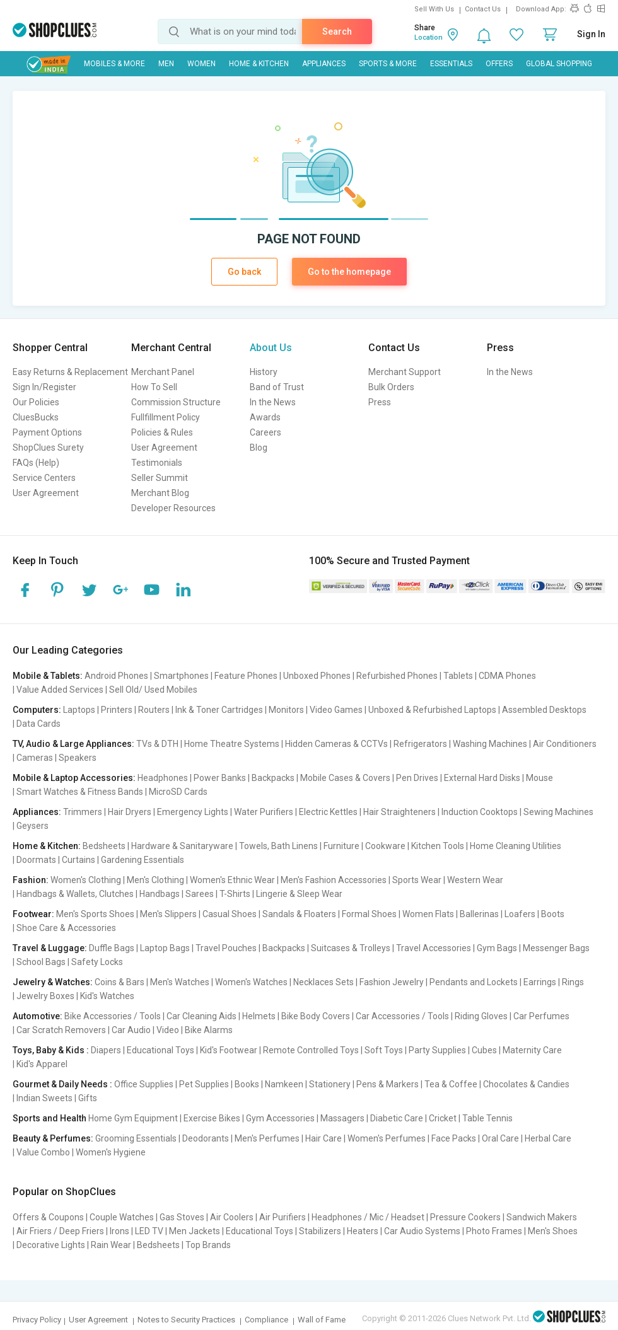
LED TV (149, 1231)
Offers (499, 63)
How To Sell (154, 387)
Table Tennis (487, 1118)
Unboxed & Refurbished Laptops (432, 710)
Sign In (591, 34)
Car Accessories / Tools (402, 1016)
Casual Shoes (229, 914)
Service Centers (44, 478)
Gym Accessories (280, 1118)
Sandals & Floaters (299, 914)
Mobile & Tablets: (48, 676)
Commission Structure (176, 402)
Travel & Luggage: (50, 948)
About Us (271, 348)
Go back (244, 272)
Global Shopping (559, 63)
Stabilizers (320, 1231)
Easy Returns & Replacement (70, 372)
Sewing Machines (558, 812)
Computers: (37, 710)
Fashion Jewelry (391, 982)
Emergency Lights (192, 812)
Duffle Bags (111, 948)
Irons (119, 1231)
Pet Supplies (204, 1084)
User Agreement (46, 493)
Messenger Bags (556, 948)
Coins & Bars (119, 982)
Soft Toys (383, 1050)
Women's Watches (251, 982)
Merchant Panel (162, 372)
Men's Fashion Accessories (334, 880)
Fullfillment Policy (165, 417)
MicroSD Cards (178, 792)
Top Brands (208, 1245)
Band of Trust (277, 387)
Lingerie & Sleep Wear (299, 894)
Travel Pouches (226, 948)
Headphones (162, 778)
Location (428, 37)
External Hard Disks (482, 778)
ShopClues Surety (48, 447)
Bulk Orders (391, 387)
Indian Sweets (44, 1098)
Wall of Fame (322, 1319)
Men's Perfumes (267, 1138)
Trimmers (82, 812)
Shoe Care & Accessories (66, 928)
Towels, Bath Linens (278, 846)
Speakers (77, 758)
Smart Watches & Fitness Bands (79, 792)
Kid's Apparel (41, 1064)
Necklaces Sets (323, 982)
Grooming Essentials (136, 1138)
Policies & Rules (162, 432)
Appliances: (37, 812)
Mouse (539, 778)
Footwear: (33, 914)
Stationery (330, 1084)
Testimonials (156, 463)
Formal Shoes (369, 914)
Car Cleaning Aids (201, 1016)
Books (247, 1084)
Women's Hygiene (111, 1152)
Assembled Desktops (544, 710)
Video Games (336, 710)
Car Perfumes (541, 1016)
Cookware (385, 846)
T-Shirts (234, 894)
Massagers (342, 1118)
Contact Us (483, 9)
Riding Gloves (481, 1016)
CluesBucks (36, 417)
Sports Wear (416, 880)
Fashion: (31, 880)
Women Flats (428, 914)
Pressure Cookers (465, 1217)
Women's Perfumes (386, 1138)
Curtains (78, 860)
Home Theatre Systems (231, 744)
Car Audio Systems (422, 1231)
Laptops (79, 710)
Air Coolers (232, 1217)
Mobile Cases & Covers (345, 778)
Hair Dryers (129, 812)
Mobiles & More (114, 63)
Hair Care (323, 1138)
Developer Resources (173, 508)
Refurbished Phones (397, 676)
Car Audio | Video (145, 1030)
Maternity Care (532, 1050)
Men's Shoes (553, 1231)
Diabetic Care (396, 1118)
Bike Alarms (209, 1030)
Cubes (484, 1050)
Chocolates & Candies (526, 1084)
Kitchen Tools (437, 846)
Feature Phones (245, 676)
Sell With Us (434, 9)
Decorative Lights (50, 1245)
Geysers (32, 826)
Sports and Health (49, 1118)
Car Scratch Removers (61, 1030)
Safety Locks (97, 962)
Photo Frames (494, 1231)
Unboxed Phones (317, 676)
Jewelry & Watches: (53, 982)
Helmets (259, 1016)
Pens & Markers (387, 1084)
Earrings (539, 982)
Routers (154, 710)
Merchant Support (404, 372)
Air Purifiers (282, 1217)
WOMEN (201, 63)
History (263, 372)
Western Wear (475, 880)
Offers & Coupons (48, 1217)
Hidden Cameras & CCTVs (336, 744)
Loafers (519, 914)
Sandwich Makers (541, 1217)
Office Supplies (143, 1084)
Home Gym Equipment (133, 1118)
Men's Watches (179, 982)
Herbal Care (548, 1138)
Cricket (443, 1118)
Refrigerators (420, 744)
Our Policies (36, 402)
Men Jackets (194, 1231)
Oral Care (500, 1138)
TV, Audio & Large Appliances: (73, 744)
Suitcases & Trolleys (350, 948)
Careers (265, 432)
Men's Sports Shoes (95, 914)
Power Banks (220, 778)
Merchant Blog (160, 493)
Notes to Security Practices (186, 1319)
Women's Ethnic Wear (232, 880)
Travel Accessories (433, 948)
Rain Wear (111, 1245)
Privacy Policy (37, 1319)
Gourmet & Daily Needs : (62, 1084)
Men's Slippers (168, 914)
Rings (573, 982)
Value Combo (43, 1152)
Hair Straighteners (399, 812)
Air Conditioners (565, 744)
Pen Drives (417, 778)
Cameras (34, 758)
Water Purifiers (263, 812)
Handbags (159, 894)
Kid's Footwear (228, 1050)
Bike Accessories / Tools (112, 1016)
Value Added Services (59, 690)
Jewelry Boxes (45, 996)
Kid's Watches (107, 996)
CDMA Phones (507, 676)
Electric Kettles (328, 812)
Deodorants (205, 1138)
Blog (258, 447)
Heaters (362, 1231)
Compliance (266, 1319)
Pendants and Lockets (473, 982)
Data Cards (38, 724)
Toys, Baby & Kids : (51, 1050)
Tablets (458, 676)
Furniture (341, 846)
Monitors (286, 710)
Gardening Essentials (142, 860)
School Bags (41, 962)
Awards (265, 417)
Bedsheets (104, 846)
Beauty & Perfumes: (53, 1138)
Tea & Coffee (450, 1084)
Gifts (87, 1098)
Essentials (451, 63)
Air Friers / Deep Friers (60, 1231)
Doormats (36, 860)
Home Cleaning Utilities (515, 846)
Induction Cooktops (479, 812)
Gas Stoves (182, 1217)
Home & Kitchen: (47, 846)
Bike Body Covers (315, 1016)
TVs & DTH (157, 744)
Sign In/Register (44, 387)
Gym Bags (497, 948)
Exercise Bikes (212, 1118)
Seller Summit (159, 478)
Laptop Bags (165, 948)
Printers (116, 710)
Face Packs (453, 1138)
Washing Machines (490, 744)
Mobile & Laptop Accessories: (74, 778)
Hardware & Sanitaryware (182, 846)
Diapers (106, 1050)
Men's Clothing (155, 880)
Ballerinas (479, 914)
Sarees (199, 894)
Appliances (324, 63)
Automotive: (37, 1016)
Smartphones (181, 676)
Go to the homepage (349, 272)
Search (337, 31)
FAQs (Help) (36, 463)
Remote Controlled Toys (311, 1050)
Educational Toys (160, 1050)
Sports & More (388, 63)
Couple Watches (122, 1217)
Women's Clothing (85, 880)
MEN (166, 63)
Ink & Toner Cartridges (219, 710)
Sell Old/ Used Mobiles (153, 690)
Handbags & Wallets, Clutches (75, 894)
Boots (552, 914)
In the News (273, 402)
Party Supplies (437, 1050)
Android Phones (116, 676)
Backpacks (273, 778)
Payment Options (47, 432)
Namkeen (284, 1084)
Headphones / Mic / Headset (368, 1217)
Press (379, 402)
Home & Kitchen (259, 63)
